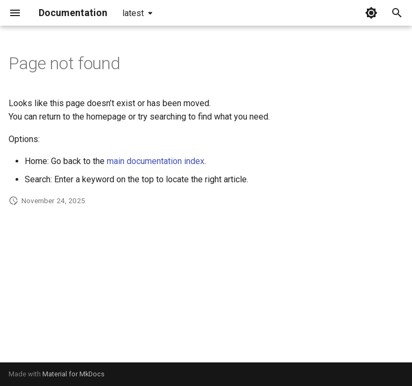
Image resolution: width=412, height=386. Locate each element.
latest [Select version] (133, 13)
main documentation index (155, 161)
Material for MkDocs (73, 374)
